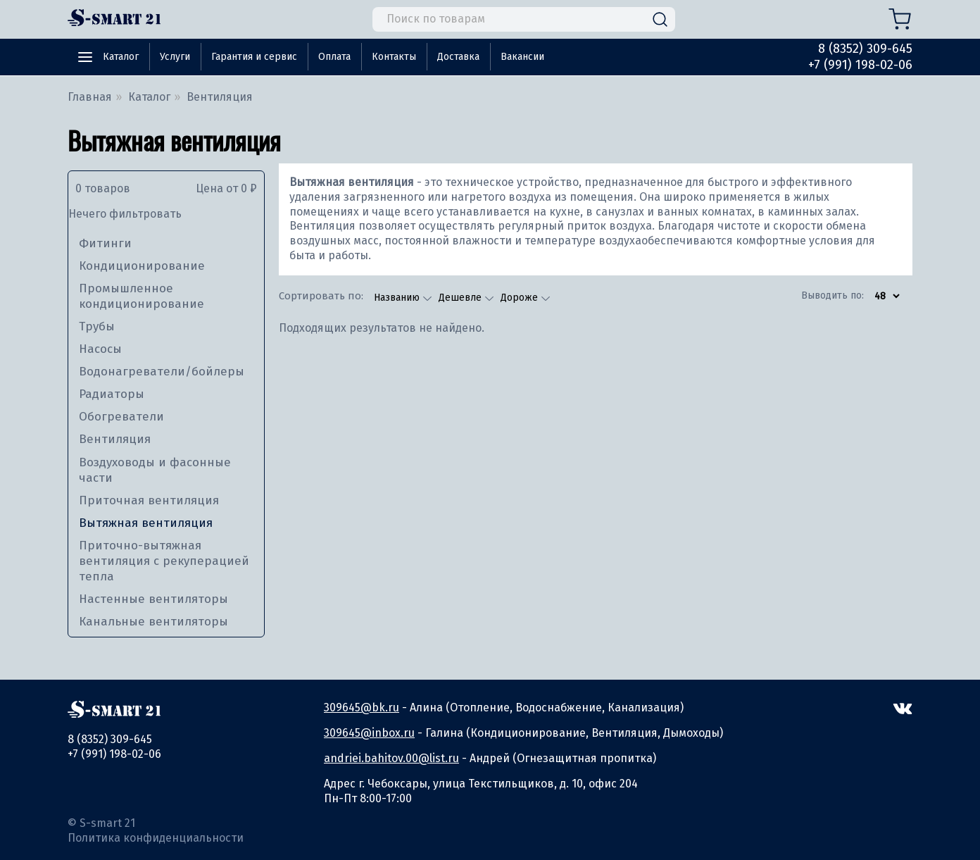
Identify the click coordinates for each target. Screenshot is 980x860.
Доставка (458, 57)
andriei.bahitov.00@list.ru (391, 758)
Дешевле (461, 298)
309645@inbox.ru (369, 733)
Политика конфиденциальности (156, 838)
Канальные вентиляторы (153, 621)
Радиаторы (111, 394)
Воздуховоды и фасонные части (155, 470)
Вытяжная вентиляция (146, 523)
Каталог (121, 57)
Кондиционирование (142, 265)
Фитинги (105, 243)
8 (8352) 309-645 (865, 48)
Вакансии (522, 57)
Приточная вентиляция (149, 500)
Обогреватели (121, 416)
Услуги (175, 57)
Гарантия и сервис (254, 57)
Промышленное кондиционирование (141, 296)
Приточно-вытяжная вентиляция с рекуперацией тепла (164, 561)
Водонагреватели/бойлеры (161, 371)
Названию (398, 298)
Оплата (334, 57)
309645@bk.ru (361, 707)
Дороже (521, 298)
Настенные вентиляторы (153, 599)
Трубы (97, 326)
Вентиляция (115, 439)
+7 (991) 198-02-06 (860, 65)
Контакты (394, 57)
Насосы (100, 349)
